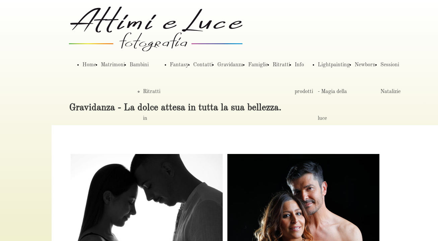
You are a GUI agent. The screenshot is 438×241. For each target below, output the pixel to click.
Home (89, 65)
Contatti (203, 65)
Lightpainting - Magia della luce (334, 91)
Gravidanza (230, 65)
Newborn (365, 65)
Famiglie (258, 65)
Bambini (139, 65)
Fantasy (179, 65)
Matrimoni (113, 65)
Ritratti (281, 65)
